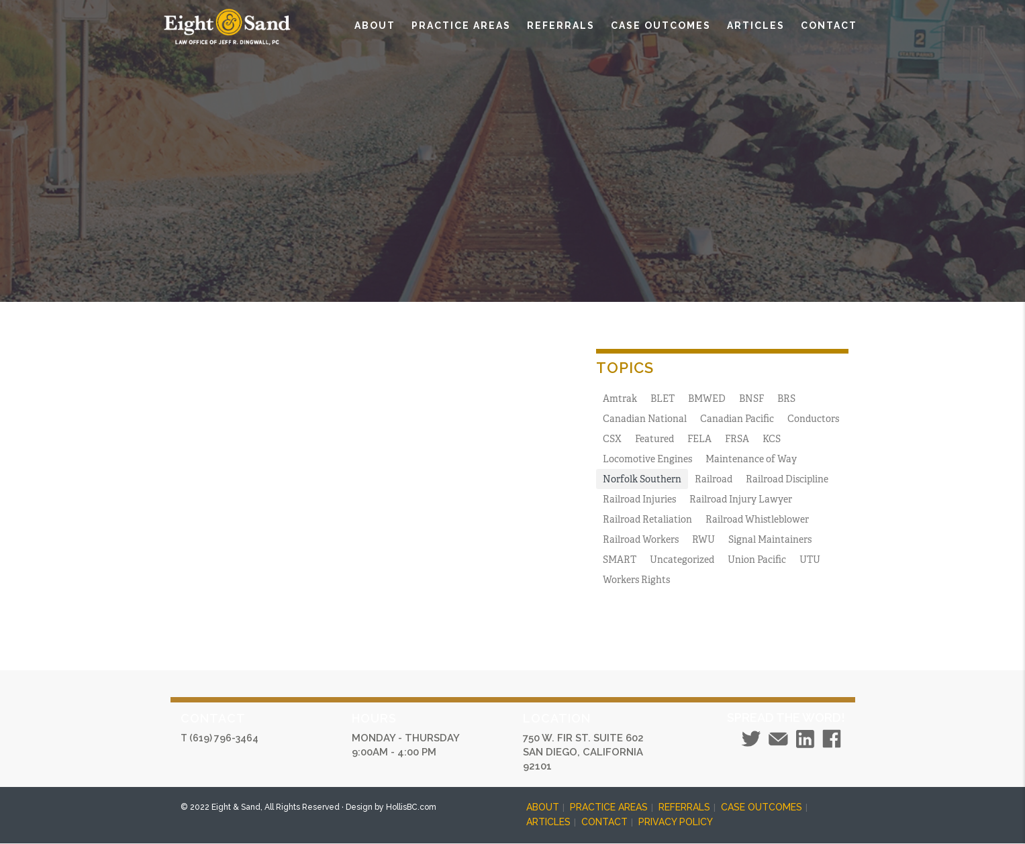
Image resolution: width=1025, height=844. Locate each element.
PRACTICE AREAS (461, 25)
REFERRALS (561, 25)
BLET (662, 398)
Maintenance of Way (751, 459)
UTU (809, 559)
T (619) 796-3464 (219, 738)
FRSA (737, 439)
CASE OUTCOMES (661, 25)
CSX (612, 439)
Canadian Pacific (737, 419)
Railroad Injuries (639, 499)
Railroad (713, 479)
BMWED (707, 398)
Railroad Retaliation (647, 519)
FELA (699, 439)
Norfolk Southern (642, 479)
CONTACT (829, 25)
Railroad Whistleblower (757, 519)
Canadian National (645, 419)
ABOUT (374, 25)
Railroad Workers (641, 539)
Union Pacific (757, 559)
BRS (786, 398)
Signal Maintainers (770, 539)
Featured (654, 439)
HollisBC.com (411, 807)
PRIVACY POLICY (675, 821)
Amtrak (620, 398)
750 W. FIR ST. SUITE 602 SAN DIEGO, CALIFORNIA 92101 (583, 752)
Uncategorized (682, 559)
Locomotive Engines (647, 459)
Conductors (813, 419)
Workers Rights (636, 580)
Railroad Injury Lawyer (740, 499)
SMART (619, 559)
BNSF (751, 398)
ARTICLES (756, 25)
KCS (772, 439)
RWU (703, 539)
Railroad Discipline (787, 479)
